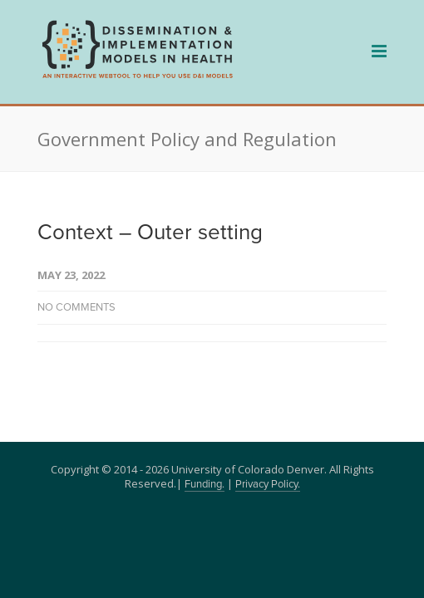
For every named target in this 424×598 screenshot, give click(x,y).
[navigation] (137, 76)
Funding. (204, 484)
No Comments (76, 307)
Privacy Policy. (267, 484)
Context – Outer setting (150, 232)
